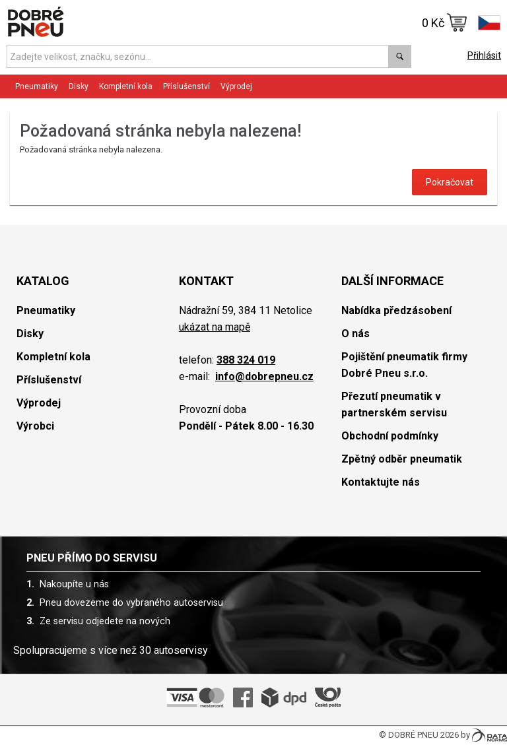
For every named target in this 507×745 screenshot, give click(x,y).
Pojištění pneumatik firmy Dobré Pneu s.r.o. (404, 364)
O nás (355, 333)
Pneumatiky (36, 86)
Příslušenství (186, 86)
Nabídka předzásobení (396, 310)
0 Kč (444, 22)
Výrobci (35, 426)
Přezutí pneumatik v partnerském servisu (394, 404)
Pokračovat (449, 182)
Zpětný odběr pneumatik (401, 459)
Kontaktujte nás (380, 482)
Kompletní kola (125, 86)
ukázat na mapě (214, 327)
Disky (78, 86)
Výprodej (236, 86)
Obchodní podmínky (389, 436)
